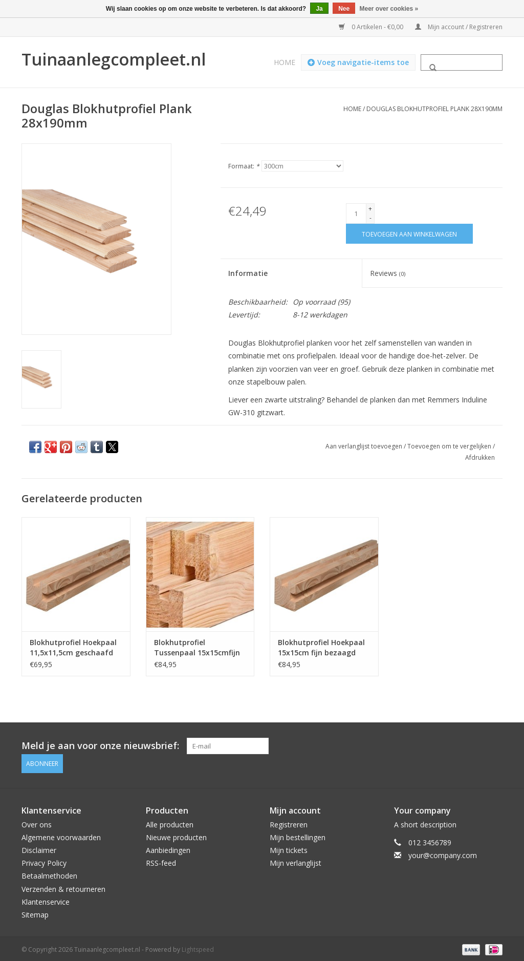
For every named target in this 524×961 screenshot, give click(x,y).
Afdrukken (480, 457)
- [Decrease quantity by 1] (370, 217)
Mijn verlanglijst (295, 861)
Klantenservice (45, 899)
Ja (319, 8)
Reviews (387, 273)
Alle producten (169, 822)
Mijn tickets (289, 847)
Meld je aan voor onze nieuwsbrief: (100, 745)
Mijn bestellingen (297, 835)
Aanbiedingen (168, 847)
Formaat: (243, 166)
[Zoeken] (462, 62)
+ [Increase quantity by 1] (370, 208)
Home (284, 62)
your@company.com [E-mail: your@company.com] (442, 853)
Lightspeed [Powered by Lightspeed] (198, 947)
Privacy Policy (44, 861)
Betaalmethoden (49, 874)
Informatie (248, 273)
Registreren (289, 822)
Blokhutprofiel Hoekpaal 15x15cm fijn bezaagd (321, 647)
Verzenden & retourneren (63, 886)
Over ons (36, 822)
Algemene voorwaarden (61, 835)
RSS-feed (161, 861)
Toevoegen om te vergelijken (450, 446)
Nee (344, 8)
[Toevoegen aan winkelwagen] (409, 234)
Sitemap (35, 912)
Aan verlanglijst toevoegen (364, 446)
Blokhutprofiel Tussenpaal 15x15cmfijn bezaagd (197, 647)
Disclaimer (38, 847)
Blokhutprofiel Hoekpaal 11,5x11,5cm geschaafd (73, 647)
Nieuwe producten (176, 835)
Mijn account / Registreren (459, 27)
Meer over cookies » (389, 8)
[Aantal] (356, 213)
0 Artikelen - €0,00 (372, 27)
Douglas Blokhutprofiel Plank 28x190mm (434, 108)
